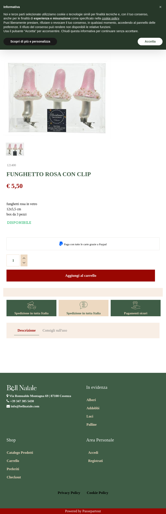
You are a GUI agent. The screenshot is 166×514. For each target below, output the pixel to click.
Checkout (14, 477)
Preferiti (13, 469)
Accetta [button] (150, 41)
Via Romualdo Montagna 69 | (40, 396)
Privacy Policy (69, 493)
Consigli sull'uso (55, 330)
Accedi (93, 452)
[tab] (26, 330)
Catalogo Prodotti (20, 452)
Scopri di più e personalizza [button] (30, 41)
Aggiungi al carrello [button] (80, 276)
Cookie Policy (97, 493)
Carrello (13, 461)
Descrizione (27, 330)
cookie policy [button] (110, 18)
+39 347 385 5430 (22, 401)
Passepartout (91, 511)
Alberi (91, 400)
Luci (89, 416)
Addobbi (92, 408)
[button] (160, 6)
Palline (91, 424)
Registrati (95, 461)
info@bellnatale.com (25, 406)
